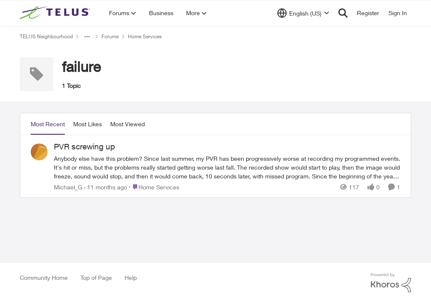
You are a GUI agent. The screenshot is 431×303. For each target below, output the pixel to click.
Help (131, 277)
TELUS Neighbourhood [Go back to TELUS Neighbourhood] (46, 36)
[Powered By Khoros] (391, 282)
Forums (110, 36)
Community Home (44, 277)
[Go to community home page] (56, 13)
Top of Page (96, 277)
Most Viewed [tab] (127, 124)
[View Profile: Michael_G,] (39, 152)
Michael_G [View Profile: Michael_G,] (68, 186)
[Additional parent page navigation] (87, 37)
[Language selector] (303, 13)
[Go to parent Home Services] (154, 186)
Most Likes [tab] (87, 124)
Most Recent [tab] (48, 124)
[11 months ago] (105, 186)
